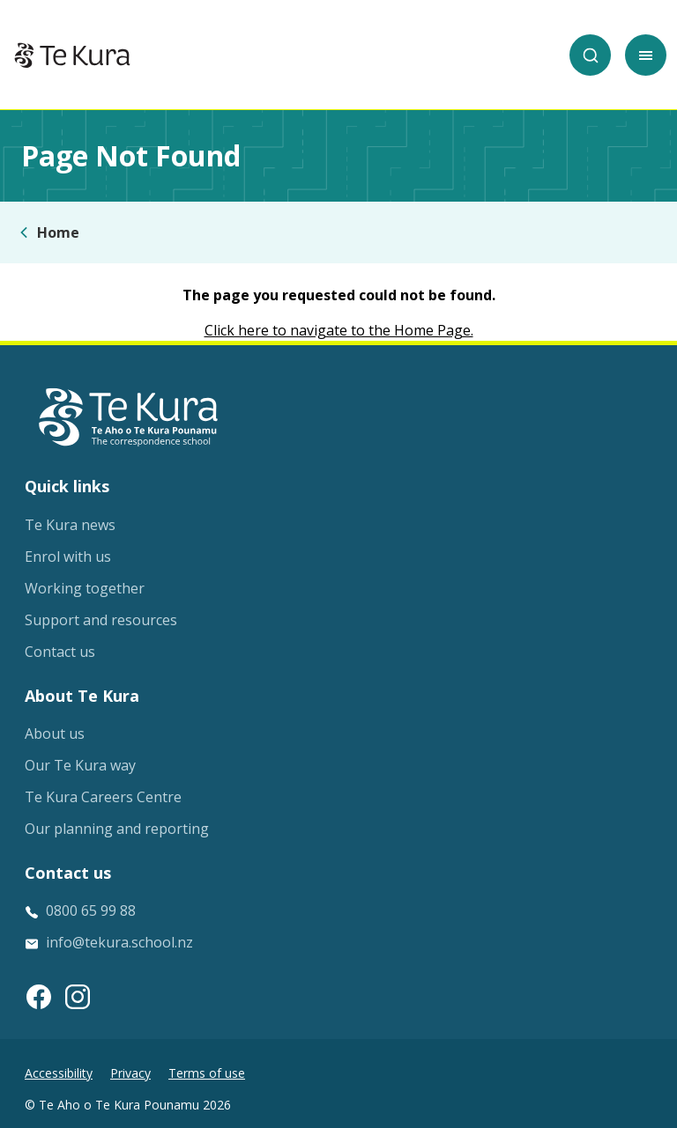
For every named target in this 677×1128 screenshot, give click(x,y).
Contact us (60, 651)
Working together (85, 588)
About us (55, 733)
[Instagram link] (77, 997)
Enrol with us (68, 556)
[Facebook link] (39, 997)
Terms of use (206, 1073)
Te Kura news (70, 525)
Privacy (130, 1073)
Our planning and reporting (117, 828)
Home (58, 232)
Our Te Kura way (80, 765)
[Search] (590, 55)
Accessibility (59, 1073)
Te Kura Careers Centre (103, 797)
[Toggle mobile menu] (645, 55)
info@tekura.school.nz (119, 942)
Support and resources (101, 620)
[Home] (72, 55)
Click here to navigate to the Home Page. (339, 330)
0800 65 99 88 (91, 910)
